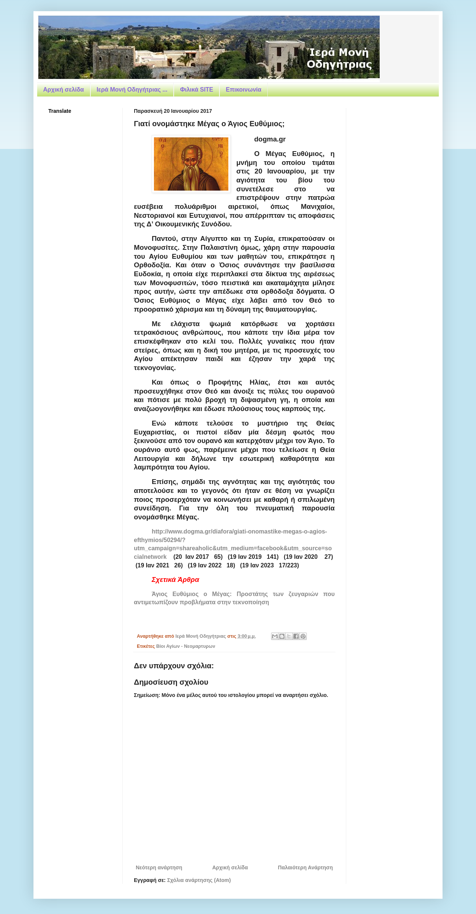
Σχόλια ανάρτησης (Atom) (199, 880)
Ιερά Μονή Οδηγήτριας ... (132, 89)
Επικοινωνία (243, 89)
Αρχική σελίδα (63, 89)
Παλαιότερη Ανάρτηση (305, 867)
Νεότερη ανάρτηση (159, 867)
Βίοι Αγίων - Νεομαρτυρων (185, 646)
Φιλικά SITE (196, 89)
